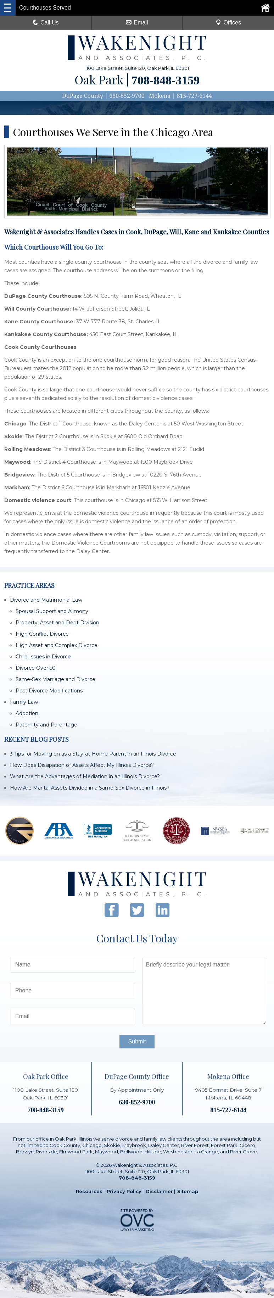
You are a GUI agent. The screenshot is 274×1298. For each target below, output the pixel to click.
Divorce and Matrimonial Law (46, 600)
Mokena (159, 96)
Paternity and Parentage (46, 725)
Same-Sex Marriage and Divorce (55, 679)
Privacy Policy (124, 1191)
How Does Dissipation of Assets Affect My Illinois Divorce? (82, 765)
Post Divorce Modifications (49, 690)
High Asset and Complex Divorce (56, 645)
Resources (89, 1191)
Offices (228, 23)
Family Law (24, 702)
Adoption (27, 713)
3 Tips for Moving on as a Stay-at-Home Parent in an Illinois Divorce (93, 754)
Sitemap (187, 1191)
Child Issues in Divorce (43, 656)
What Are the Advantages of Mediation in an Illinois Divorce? (85, 776)
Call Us (46, 23)
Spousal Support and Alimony (52, 611)
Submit (137, 1041)
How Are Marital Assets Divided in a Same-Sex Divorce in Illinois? (89, 788)
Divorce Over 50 (36, 668)
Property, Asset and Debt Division (57, 622)
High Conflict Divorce (42, 634)
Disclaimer (159, 1191)
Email (137, 23)
